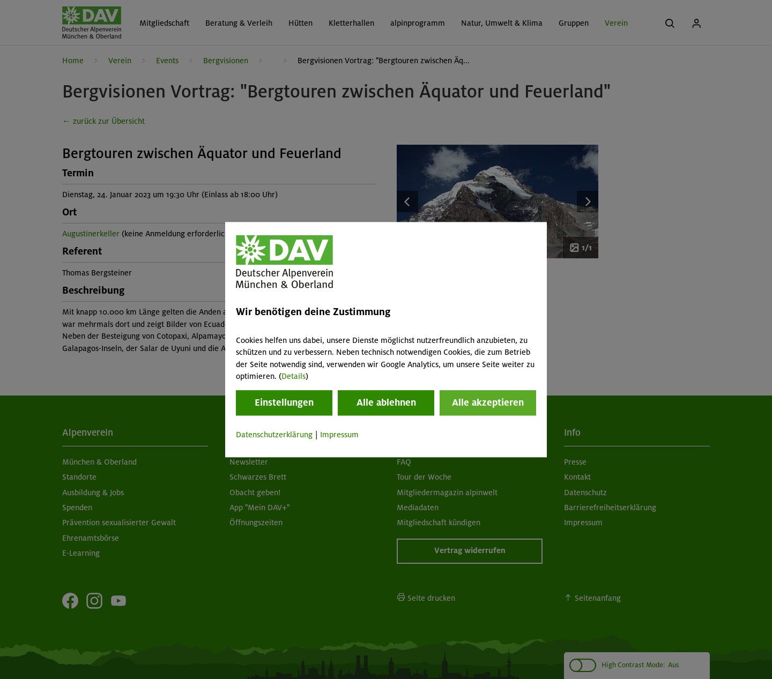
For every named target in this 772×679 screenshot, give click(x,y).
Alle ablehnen (386, 403)
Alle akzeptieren (488, 403)
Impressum (339, 435)
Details (293, 376)
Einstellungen (284, 403)
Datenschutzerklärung (274, 435)
